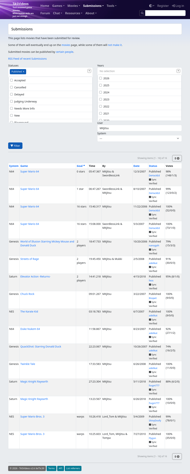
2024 (104, 92)
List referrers (73, 468)
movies (66, 45)
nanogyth (154, 245)
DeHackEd (154, 175)
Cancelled (18, 87)
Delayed (17, 94)
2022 (104, 106)
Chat (56, 13)
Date (136, 166)
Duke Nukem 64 (30, 329)
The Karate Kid (29, 311)
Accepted (17, 80)
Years (100, 65)
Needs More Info (22, 108)
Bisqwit (153, 298)
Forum (45, 13)
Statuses (13, 65)
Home (44, 6)
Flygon (152, 438)
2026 (104, 78)
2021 (104, 113)
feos (151, 280)
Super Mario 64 (29, 171)
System (101, 133)
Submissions (92, 6)
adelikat (153, 263)
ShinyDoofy (155, 420)
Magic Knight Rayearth (34, 381)
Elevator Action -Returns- (35, 276)
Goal (81, 166)
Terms (51, 468)
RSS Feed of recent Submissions (27, 58)
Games (57, 6)
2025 (104, 85)
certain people (64, 52)
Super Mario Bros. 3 (32, 416)
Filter (15, 145)
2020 (104, 120)
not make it (115, 45)
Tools (110, 6)
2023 (104, 99)
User (100, 123)
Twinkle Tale (27, 364)
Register (163, 6)
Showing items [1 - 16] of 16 (152, 158)
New (15, 115)
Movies (73, 6)
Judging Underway (23, 101)
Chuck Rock (27, 294)
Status (153, 166)
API (60, 468)
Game (24, 166)
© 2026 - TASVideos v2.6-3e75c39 (27, 468)
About (89, 13)
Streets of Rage (29, 259)
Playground (19, 122)
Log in (178, 6)
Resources (72, 13)
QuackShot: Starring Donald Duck (40, 346)
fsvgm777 (154, 385)
